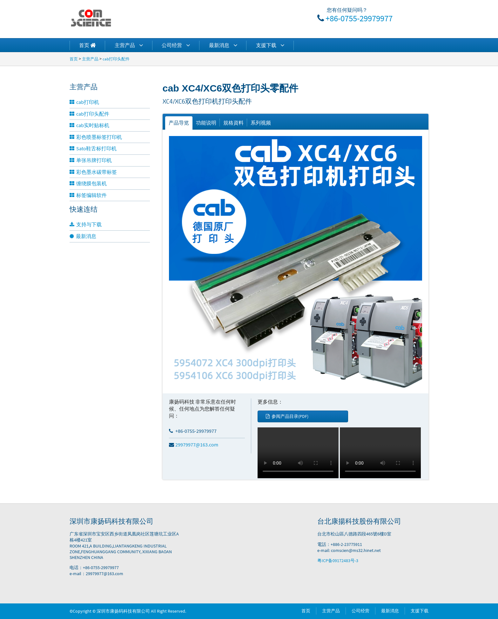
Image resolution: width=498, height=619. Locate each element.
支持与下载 (86, 224)
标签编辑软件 (88, 195)
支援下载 (270, 45)
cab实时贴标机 (89, 125)
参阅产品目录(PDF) (287, 416)
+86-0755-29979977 (359, 18)
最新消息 (223, 45)
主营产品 (129, 45)
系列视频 (261, 122)
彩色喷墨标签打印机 (96, 137)
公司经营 (176, 45)
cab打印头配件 (116, 58)
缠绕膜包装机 (88, 183)
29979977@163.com (193, 444)
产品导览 (179, 122)
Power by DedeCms (205, 611)
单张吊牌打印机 (91, 160)
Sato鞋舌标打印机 (93, 148)
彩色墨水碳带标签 (93, 172)
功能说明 (206, 122)
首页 (74, 58)
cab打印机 (84, 102)
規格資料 (233, 122)
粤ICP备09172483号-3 (337, 560)
